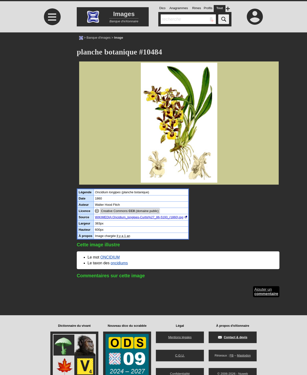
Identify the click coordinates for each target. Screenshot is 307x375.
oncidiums (119, 263)
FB (232, 355)
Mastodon (244, 355)
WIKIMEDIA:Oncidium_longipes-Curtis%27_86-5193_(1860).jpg (139, 217)
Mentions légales (180, 337)
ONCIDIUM (110, 257)
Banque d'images (99, 37)
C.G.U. (180, 355)
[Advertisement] (52, 72)
